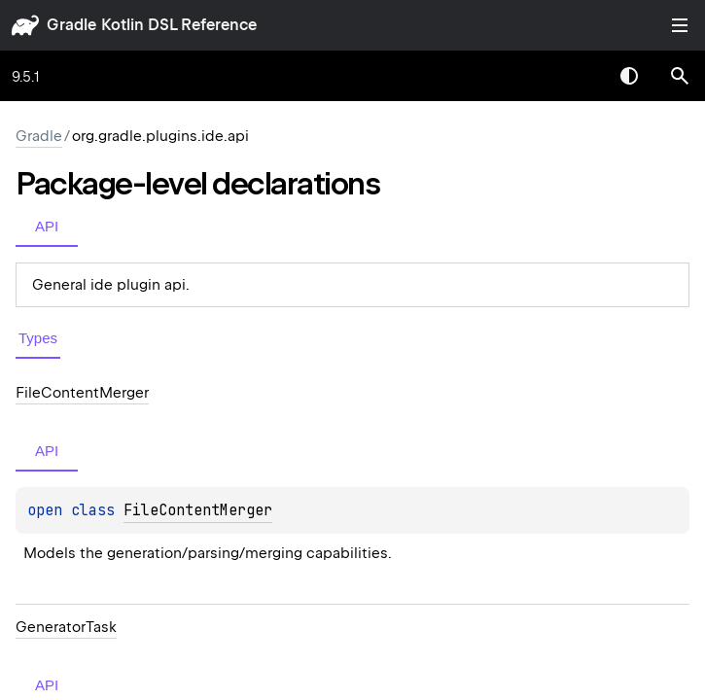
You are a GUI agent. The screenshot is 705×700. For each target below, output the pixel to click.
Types (37, 338)
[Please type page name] (679, 76)
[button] (679, 76)
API (46, 226)
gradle (71, 25)
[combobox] (578, 76)
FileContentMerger (197, 510)
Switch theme (629, 76)
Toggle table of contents (679, 25)
